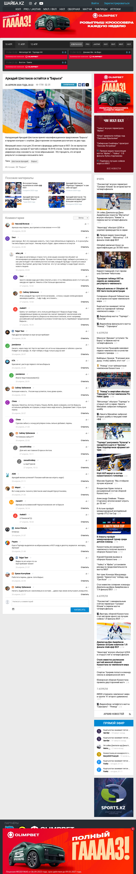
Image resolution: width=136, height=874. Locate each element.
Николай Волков (22, 224)
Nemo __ (106, 748)
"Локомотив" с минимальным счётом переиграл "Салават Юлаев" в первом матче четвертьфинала (111, 605)
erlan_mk (19, 253)
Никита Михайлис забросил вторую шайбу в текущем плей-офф (112, 416)
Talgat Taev (19, 331)
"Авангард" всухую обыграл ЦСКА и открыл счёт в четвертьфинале (113, 653)
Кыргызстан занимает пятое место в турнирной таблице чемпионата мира (111, 308)
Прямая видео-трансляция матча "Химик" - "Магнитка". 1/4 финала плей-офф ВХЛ (112, 237)
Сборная (74, 9)
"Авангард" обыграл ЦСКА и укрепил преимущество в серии (112, 228)
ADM (14, 474)
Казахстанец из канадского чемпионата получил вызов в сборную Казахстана (111, 549)
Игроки (115, 9)
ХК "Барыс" (21, 167)
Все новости (114, 168)
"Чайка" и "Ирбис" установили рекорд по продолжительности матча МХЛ (112, 567)
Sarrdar (106, 733)
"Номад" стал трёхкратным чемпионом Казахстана (111, 367)
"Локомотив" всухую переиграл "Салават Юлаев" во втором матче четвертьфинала (114, 186)
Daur (14, 237)
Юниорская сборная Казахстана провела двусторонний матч (112, 681)
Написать (80, 610)
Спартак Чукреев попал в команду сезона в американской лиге (114, 673)
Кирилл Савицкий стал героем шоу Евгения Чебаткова (111, 272)
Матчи (87, 9)
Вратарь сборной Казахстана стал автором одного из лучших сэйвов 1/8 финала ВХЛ (113, 616)
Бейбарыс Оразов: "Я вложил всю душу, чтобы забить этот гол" (113, 359)
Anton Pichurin (21, 528)
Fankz (105, 764)
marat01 (19, 501)
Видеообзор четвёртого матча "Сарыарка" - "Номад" (113, 705)
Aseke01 (23, 308)
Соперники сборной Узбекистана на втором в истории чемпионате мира (113, 298)
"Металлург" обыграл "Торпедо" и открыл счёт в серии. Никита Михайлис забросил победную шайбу (113, 405)
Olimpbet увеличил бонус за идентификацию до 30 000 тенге (112, 246)
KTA (13, 361)
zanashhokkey (25, 447)
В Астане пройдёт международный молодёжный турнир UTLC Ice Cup (111, 511)
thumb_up (85, 224)
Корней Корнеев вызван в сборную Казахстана (109, 558)
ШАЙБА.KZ (14, 3)
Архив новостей (114, 714)
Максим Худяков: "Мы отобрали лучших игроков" (113, 482)
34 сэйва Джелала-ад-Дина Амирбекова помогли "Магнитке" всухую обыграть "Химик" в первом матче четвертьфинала (113, 216)
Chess (14, 401)
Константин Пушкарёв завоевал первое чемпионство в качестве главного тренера (112, 350)
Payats (15, 542)
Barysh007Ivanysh (111, 756)
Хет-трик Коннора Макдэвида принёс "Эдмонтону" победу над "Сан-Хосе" (112, 577)
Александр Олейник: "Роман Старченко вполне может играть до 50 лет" (113, 501)
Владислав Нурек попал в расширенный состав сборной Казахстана (111, 491)
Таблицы (101, 9)
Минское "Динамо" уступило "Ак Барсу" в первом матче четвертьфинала (112, 340)
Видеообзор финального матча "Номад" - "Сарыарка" (114, 325)
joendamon (16, 345)
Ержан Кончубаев (22, 574)
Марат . (18, 487)
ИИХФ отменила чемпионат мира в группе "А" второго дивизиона (113, 695)
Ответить (85, 231)
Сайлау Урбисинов (31, 292)
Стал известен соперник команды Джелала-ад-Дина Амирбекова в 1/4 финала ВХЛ (113, 587)
